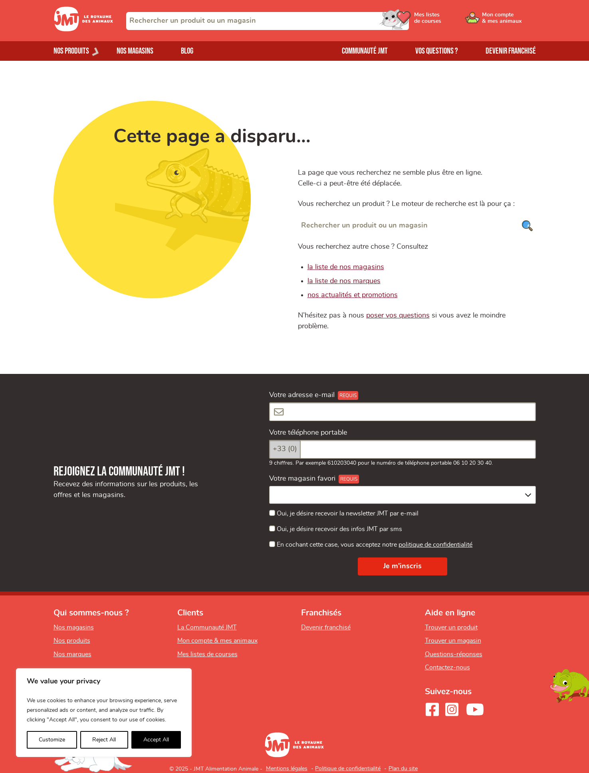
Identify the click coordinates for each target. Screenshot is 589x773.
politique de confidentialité (435, 544)
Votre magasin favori (302, 478)
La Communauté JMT (207, 627)
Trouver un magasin (453, 640)
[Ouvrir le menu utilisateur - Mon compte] (509, 21)
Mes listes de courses (207, 654)
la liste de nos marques (344, 281)
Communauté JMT (365, 51)
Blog (187, 51)
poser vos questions (398, 315)
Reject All (104, 740)
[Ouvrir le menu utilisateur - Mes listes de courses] (448, 21)
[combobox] (267, 21)
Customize (52, 740)
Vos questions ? (436, 51)
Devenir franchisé (511, 51)
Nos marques (72, 654)
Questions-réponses (453, 654)
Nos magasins (135, 51)
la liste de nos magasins (345, 267)
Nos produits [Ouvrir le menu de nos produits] (71, 51)
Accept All (156, 740)
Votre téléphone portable (308, 432)
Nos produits (72, 640)
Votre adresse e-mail (302, 395)
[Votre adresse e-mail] (402, 411)
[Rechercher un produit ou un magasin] (417, 226)
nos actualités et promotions (352, 295)
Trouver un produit (451, 627)
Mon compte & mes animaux (217, 640)
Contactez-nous (447, 667)
